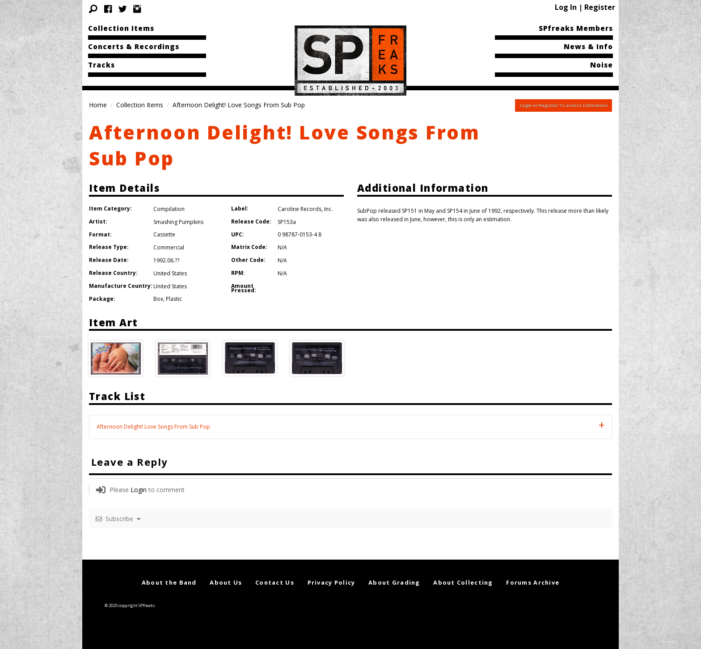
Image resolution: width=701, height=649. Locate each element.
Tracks (101, 64)
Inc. (328, 209)
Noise (601, 64)
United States (170, 273)
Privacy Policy (331, 582)
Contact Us (274, 582)
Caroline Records (299, 209)
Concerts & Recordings (133, 46)
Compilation (169, 209)
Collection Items (121, 28)
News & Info (588, 46)
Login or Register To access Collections (564, 105)
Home (98, 105)
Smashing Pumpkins (178, 222)
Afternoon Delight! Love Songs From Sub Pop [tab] (153, 426)
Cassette (164, 234)
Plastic (174, 299)
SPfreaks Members (576, 28)
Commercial (168, 247)
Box (158, 299)
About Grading (394, 582)
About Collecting (463, 582)
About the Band (169, 582)
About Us (226, 582)
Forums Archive (532, 582)
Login (139, 489)
